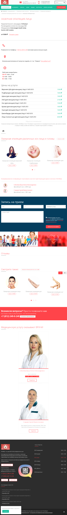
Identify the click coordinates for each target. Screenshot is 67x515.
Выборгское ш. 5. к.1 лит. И (29, 3)
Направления (6, 7)
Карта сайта (13, 480)
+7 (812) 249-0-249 (45, 1)
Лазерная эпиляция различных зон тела (30, 269)
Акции (33, 7)
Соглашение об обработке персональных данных (41, 512)
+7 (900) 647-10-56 (45, 3)
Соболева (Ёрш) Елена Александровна (25, 185)
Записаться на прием (53, 226)
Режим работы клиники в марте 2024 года (11, 501)
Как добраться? (46, 61)
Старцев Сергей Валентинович (23, 190)
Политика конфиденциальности (22, 512)
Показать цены (13, 34)
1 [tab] (32, 170)
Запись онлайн (48, 7)
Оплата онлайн (61, 7)
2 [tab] (34, 170)
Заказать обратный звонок (27, 316)
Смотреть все (61, 138)
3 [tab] (36, 300)
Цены (27, 7)
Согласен (5, 511)
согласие (48, 219)
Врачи (22, 7)
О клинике (15, 7)
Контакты (39, 7)
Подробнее (32, 380)
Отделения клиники (7, 465)
